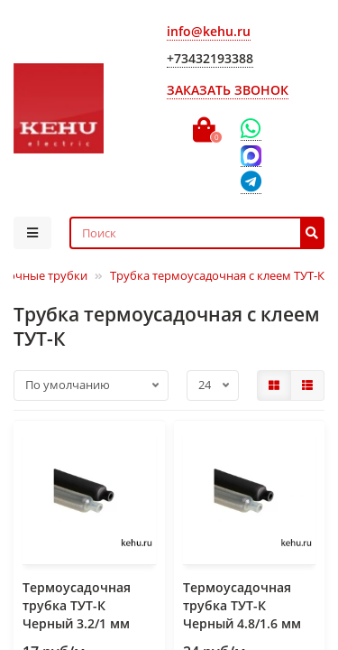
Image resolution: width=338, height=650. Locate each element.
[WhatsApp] (251, 129)
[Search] (197, 233)
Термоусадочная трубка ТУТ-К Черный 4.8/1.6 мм (242, 605)
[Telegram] (251, 183)
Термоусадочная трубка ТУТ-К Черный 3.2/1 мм (77, 605)
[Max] (251, 156)
